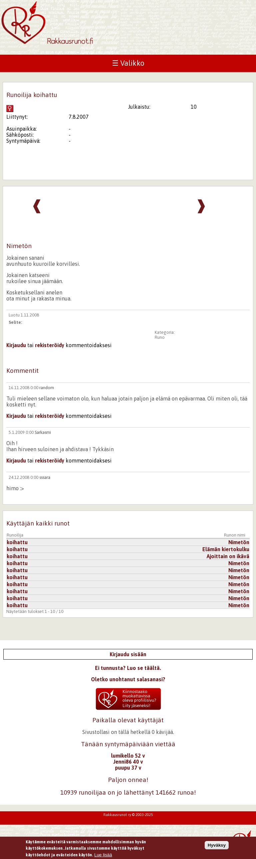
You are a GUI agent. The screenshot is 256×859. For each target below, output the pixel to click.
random (46, 387)
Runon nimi (234, 535)
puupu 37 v (128, 768)
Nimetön (238, 542)
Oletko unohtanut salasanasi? (128, 679)
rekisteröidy (49, 345)
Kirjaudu (16, 345)
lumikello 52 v (128, 756)
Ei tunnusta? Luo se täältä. (128, 668)
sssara (44, 477)
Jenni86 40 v (128, 762)
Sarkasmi (43, 432)
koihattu (17, 542)
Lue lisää (103, 855)
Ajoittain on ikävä (228, 556)
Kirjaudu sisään (128, 654)
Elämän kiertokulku (225, 549)
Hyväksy (217, 846)
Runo (160, 337)
